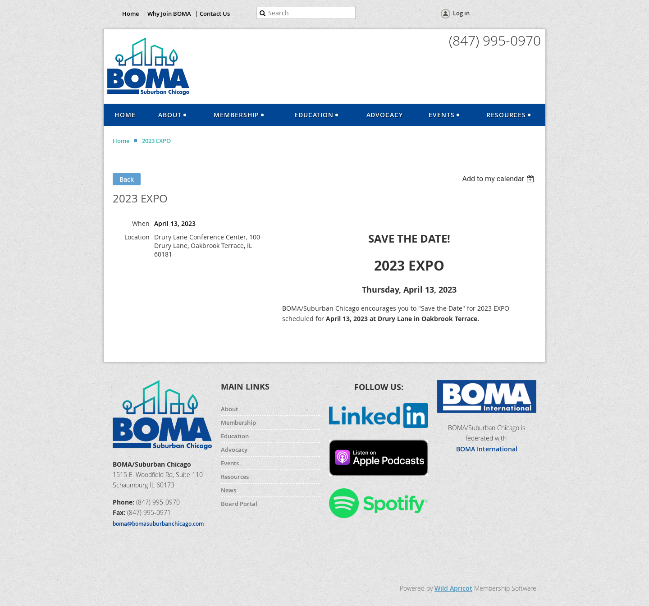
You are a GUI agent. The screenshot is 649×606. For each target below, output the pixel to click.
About (229, 409)
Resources (235, 477)
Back (126, 179)
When (141, 223)
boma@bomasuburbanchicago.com (158, 524)
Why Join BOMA (169, 13)
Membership (238, 422)
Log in (461, 13)
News (228, 490)
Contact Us (215, 13)
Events (230, 463)
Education (235, 436)
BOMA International (486, 449)
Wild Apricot (453, 588)
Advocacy (234, 449)
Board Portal (239, 504)
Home (130, 13)
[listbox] (499, 178)
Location (137, 237)
